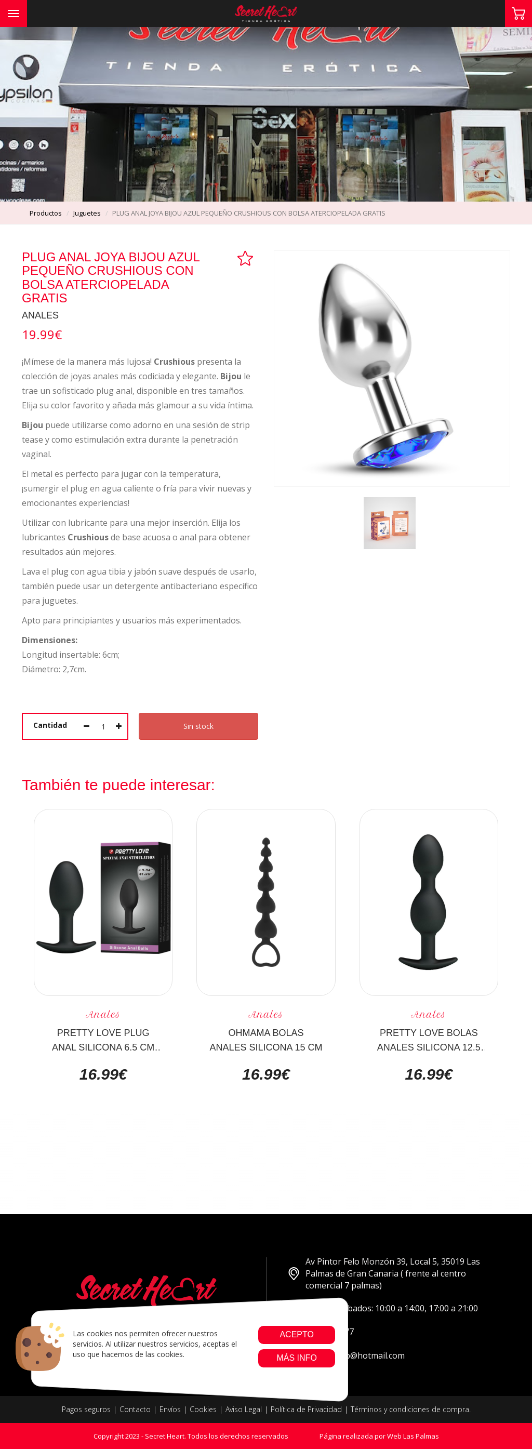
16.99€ (103, 1074)
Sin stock (198, 726)
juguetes (87, 213)
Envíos (170, 1409)
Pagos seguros (86, 1409)
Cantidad (50, 725)
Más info (296, 1357)
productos (46, 213)
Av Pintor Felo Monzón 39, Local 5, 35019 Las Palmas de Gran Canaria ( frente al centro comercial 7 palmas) (383, 1273)
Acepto (297, 1334)
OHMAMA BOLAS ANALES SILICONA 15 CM (265, 1040)
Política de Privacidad (306, 1409)
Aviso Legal (243, 1409)
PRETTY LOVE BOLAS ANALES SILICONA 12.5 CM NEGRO (429, 1040)
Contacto (135, 1409)
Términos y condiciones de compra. (411, 1409)
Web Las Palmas (413, 1436)
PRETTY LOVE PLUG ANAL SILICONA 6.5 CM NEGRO (103, 1040)
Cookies (203, 1409)
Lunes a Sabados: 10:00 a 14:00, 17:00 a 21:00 (382, 1308)
